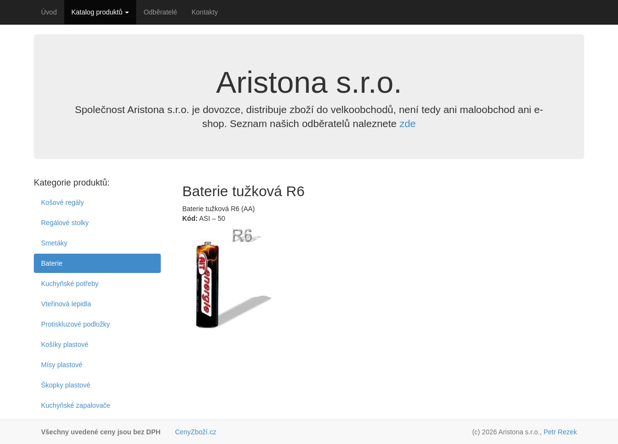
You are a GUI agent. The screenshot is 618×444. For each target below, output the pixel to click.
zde (407, 123)
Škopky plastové (65, 385)
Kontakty (205, 12)
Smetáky (54, 243)
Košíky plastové (64, 344)
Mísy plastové (62, 365)
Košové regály (62, 202)
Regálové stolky (65, 223)
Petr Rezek (560, 432)
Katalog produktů (100, 12)
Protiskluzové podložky (75, 324)
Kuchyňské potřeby (69, 283)
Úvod (49, 12)
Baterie (51, 263)
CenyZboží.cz (195, 432)
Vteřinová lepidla (66, 304)
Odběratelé (160, 12)
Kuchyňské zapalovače (75, 405)
